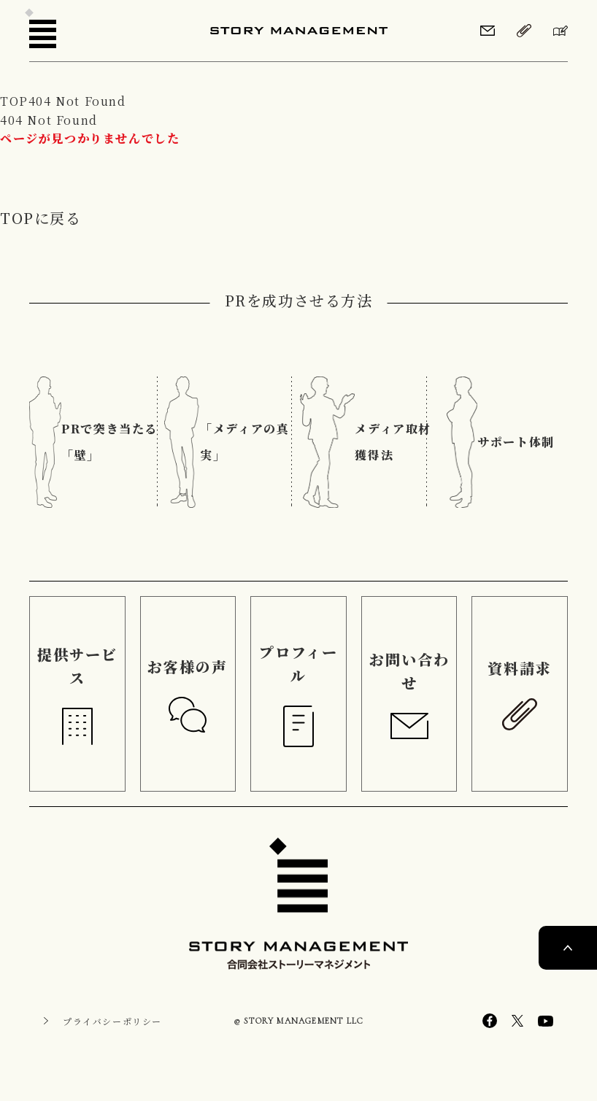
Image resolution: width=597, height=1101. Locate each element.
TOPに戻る (41, 217)
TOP (14, 101)
